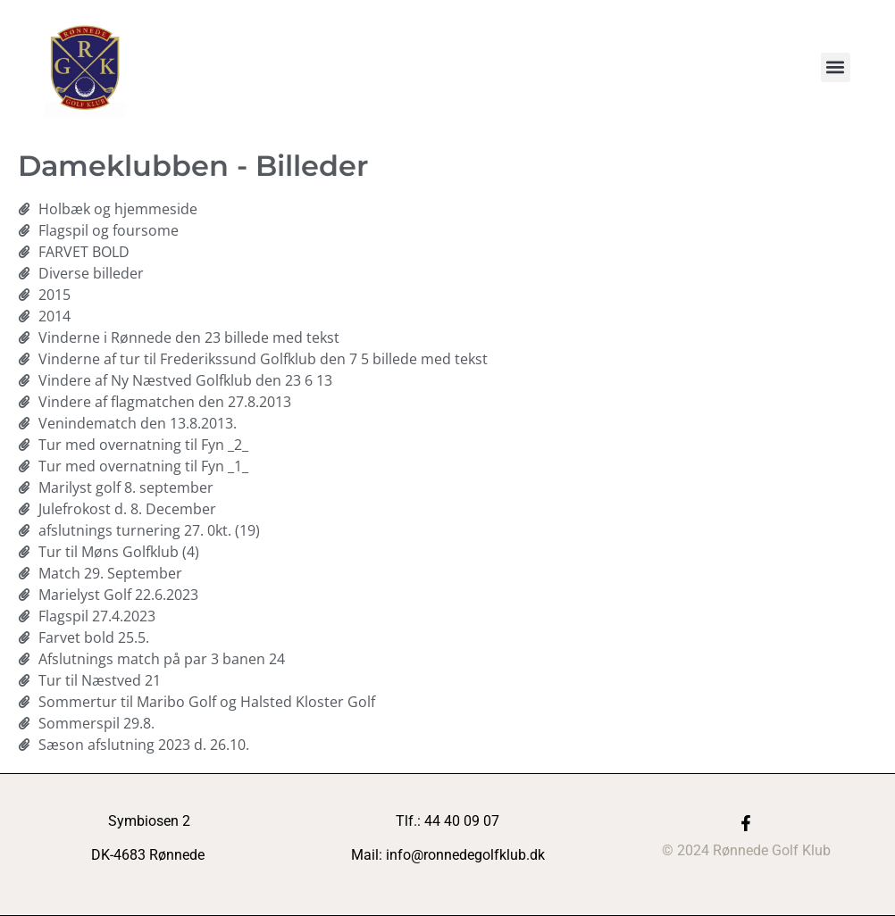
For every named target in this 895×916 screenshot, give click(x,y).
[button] (835, 67)
